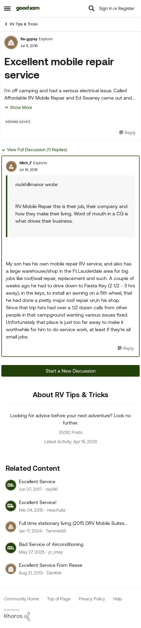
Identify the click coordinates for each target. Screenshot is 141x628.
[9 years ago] (30, 489)
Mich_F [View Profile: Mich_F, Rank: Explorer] (25, 163)
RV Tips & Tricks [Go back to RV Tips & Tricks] (21, 24)
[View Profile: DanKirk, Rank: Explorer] (10, 568)
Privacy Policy (92, 598)
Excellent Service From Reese (50, 565)
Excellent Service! (38, 502)
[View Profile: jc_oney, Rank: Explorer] (10, 547)
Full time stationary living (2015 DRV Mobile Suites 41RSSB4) (72, 523)
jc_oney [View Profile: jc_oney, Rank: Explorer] (56, 552)
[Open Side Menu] (7, 8)
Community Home (21, 598)
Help (117, 598)
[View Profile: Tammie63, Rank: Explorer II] (10, 526)
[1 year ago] (32, 552)
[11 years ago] (31, 510)
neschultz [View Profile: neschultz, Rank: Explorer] (56, 510)
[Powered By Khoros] (70, 615)
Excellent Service (37, 481)
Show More (18, 107)
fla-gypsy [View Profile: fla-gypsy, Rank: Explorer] (29, 39)
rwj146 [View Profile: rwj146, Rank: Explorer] (52, 489)
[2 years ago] (30, 531)
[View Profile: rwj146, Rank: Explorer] (10, 485)
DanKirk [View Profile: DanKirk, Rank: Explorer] (54, 573)
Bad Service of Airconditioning (51, 544)
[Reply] (127, 133)
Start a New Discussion (71, 371)
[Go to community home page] (28, 8)
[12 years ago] (31, 573)
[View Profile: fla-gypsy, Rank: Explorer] (11, 42)
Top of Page (58, 598)
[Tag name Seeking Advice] (18, 122)
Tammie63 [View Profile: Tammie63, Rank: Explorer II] (56, 531)
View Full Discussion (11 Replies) (34, 149)
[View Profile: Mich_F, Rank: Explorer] (11, 166)
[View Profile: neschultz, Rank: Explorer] (10, 506)
